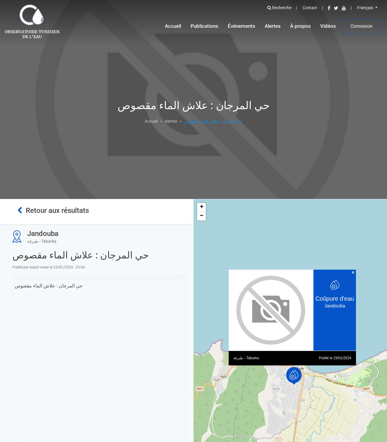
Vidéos (328, 26)
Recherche (279, 7)
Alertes (273, 26)
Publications (204, 26)
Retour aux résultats (53, 210)
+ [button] (202, 207)
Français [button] (365, 7)
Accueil (173, 26)
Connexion (361, 26)
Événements (241, 26)
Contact (310, 7)
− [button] (202, 216)
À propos (300, 26)
